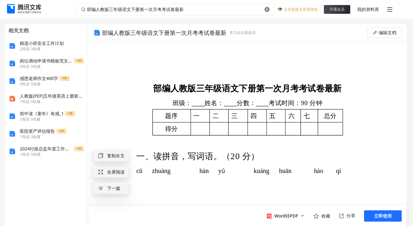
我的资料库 (368, 9)
